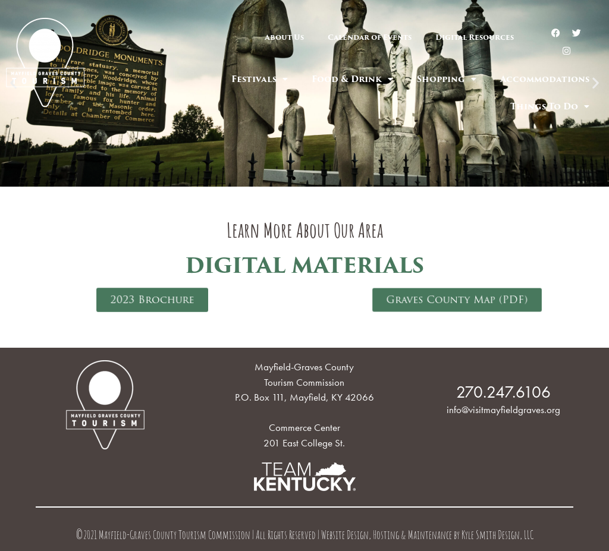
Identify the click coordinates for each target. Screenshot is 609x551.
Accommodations (544, 79)
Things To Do (549, 106)
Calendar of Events (370, 37)
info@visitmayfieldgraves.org (503, 409)
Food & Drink (352, 79)
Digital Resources (474, 37)
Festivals (259, 79)
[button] (294, 178)
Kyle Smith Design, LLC (497, 536)
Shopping (446, 79)
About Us (284, 37)
